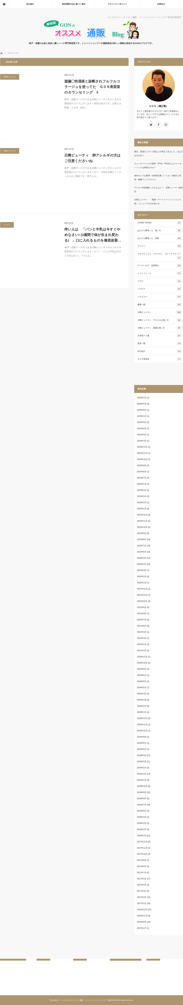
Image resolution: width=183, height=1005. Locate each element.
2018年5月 (141, 811)
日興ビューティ (9, 77)
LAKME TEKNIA (159, 223)
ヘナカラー (159, 297)
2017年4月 (141, 885)
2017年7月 (141, 872)
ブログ (159, 281)
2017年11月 (142, 848)
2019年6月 (141, 749)
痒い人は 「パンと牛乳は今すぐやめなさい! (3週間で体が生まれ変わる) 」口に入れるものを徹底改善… (92, 234)
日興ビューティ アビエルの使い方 (159, 320)
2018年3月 (141, 823)
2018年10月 (142, 786)
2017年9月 (141, 860)
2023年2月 (141, 502)
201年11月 (141, 928)
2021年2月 (141, 644)
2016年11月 (142, 916)
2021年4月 (141, 632)
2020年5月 (141, 687)
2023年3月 (141, 496)
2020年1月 (141, 712)
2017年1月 (141, 903)
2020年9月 (141, 669)
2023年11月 (142, 453)
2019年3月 (141, 768)
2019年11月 (142, 724)
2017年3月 (141, 891)
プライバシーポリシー (117, 4)
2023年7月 (141, 478)
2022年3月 (141, 570)
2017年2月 (141, 897)
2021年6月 (141, 626)
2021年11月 (142, 595)
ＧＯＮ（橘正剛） (158, 106)
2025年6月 (141, 410)
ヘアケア (159, 289)
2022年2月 (141, 576)
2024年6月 (141, 428)
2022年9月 (141, 533)
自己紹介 (30, 4)
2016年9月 (141, 922)
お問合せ (161, 4)
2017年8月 (141, 866)
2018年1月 (141, 835)
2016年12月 (142, 909)
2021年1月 (141, 650)
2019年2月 (141, 774)
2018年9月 (141, 792)
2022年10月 (142, 527)
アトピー (7, 225)
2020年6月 (141, 681)
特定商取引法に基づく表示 (73, 4)
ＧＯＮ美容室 (159, 359)
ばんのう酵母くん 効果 (159, 238)
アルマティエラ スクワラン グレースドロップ (159, 256)
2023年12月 (142, 447)
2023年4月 (141, 490)
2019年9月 (141, 737)
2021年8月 (141, 613)
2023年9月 (141, 465)
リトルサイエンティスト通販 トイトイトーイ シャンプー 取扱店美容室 (89, 1000)
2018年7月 (141, 805)
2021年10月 (142, 601)
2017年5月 (141, 879)
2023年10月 (142, 459)
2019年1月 (141, 780)
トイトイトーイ (159, 273)
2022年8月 (141, 539)
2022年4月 (141, 564)
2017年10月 (142, 854)
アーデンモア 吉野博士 (159, 265)
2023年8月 (141, 472)
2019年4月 (141, 761)
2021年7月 (141, 620)
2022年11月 (142, 521)
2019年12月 (142, 718)
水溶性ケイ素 (159, 336)
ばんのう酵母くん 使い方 (159, 230)
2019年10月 (142, 731)
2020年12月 (142, 657)
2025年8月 (141, 404)
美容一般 (159, 343)
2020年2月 (141, 706)
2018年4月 (141, 817)
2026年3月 (141, 398)
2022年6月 (141, 552)
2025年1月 (141, 416)
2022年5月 (141, 558)
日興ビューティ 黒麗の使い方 (159, 328)
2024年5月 (141, 435)
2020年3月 (141, 700)
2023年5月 (141, 484)
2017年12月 (142, 842)
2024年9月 (141, 422)
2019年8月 (141, 743)
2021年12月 (142, 589)
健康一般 (159, 304)
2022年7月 (141, 546)
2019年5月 (141, 755)
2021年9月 (141, 607)
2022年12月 (142, 515)
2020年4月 (141, 694)
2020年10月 (142, 663)
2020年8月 (141, 675)
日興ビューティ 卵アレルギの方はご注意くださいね (92, 158)
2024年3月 (141, 441)
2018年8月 (141, 798)
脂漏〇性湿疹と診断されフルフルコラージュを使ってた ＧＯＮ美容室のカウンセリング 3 (92, 86)
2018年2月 (141, 829)
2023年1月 (141, 509)
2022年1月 (141, 583)
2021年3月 (141, 638)
